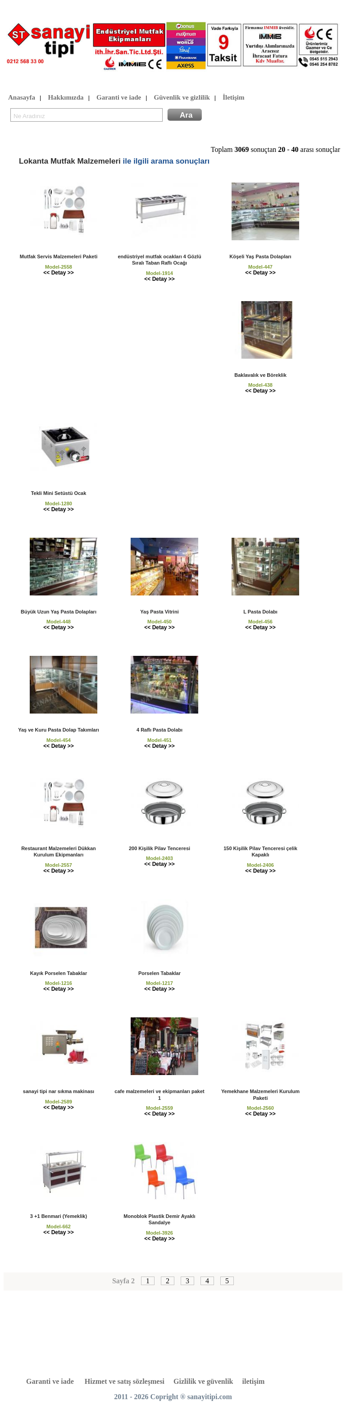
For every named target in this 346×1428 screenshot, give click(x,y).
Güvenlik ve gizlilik (182, 97)
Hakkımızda (65, 97)
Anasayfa (21, 97)
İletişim (233, 97)
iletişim (253, 1381)
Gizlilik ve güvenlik (203, 1381)
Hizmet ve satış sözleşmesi (124, 1381)
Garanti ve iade (118, 97)
